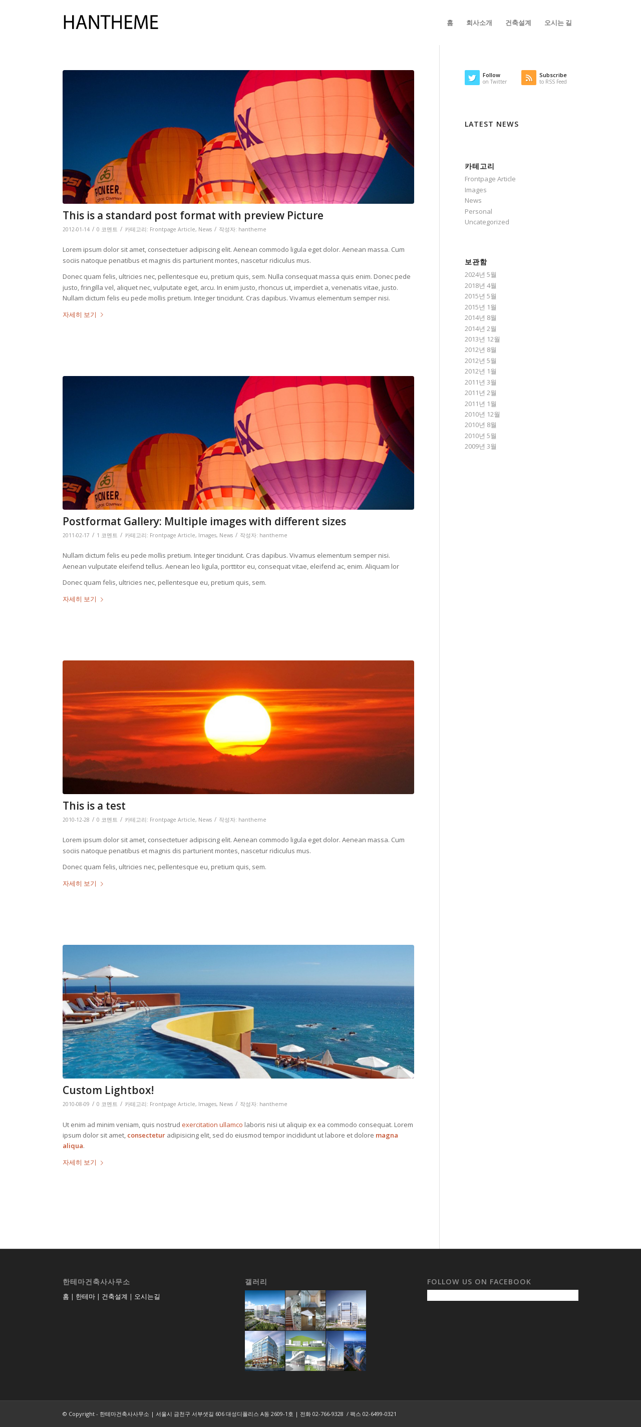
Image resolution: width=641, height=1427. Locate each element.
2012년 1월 (481, 371)
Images (207, 535)
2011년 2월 (481, 392)
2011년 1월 (481, 403)
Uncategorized (487, 221)
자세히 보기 (85, 314)
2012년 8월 (481, 349)
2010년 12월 (482, 414)
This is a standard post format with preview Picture (193, 215)
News (205, 229)
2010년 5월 (481, 435)
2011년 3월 (481, 382)
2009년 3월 (481, 446)
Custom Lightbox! (108, 1090)
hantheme (252, 229)
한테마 (85, 1296)
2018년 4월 (481, 285)
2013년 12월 (482, 338)
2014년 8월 (481, 317)
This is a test (94, 806)
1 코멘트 (107, 535)
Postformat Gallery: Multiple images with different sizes (204, 521)
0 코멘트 (107, 229)
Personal (478, 211)
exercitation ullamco (212, 1124)
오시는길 (147, 1296)
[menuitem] (450, 22)
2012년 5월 (481, 360)
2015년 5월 (481, 295)
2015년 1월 (481, 306)
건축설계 (115, 1296)
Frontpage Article (172, 229)
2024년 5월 (481, 274)
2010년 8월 (481, 424)
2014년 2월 (481, 328)
